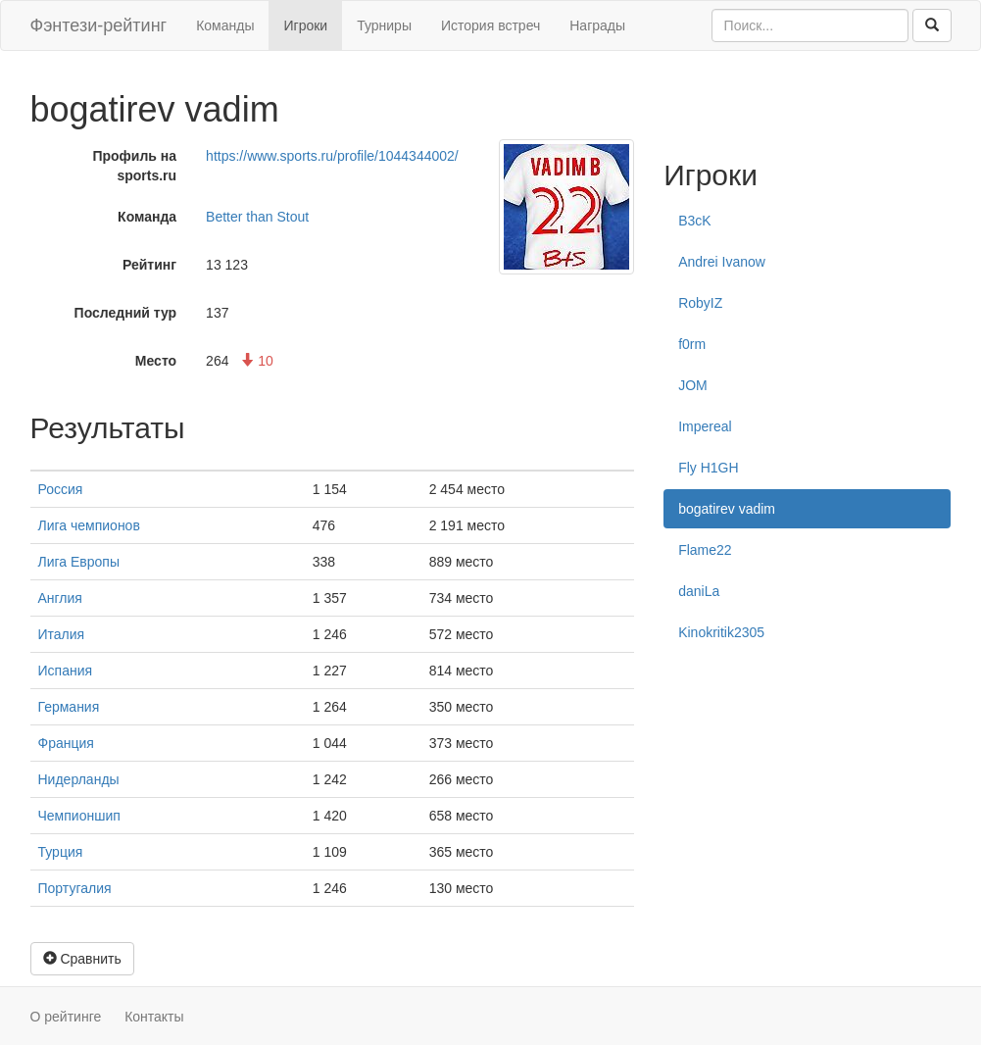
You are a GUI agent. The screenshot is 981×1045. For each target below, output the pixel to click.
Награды (597, 25)
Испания (65, 670)
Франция (66, 743)
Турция (60, 852)
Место (155, 361)
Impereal (704, 426)
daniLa (698, 591)
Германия (69, 707)
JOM (693, 385)
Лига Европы (79, 562)
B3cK (694, 220)
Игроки (305, 25)
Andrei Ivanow (721, 262)
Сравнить (82, 959)
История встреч (490, 25)
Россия (60, 489)
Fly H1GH (708, 467)
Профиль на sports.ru (134, 165)
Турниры (384, 25)
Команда (147, 216)
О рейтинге (66, 1016)
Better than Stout (257, 216)
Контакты (153, 1016)
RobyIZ (700, 303)
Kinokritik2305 (721, 632)
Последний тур (125, 313)
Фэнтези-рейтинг (99, 25)
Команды (225, 25)
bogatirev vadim (726, 509)
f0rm (692, 344)
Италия (61, 634)
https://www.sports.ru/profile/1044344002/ (332, 156)
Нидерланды (79, 779)
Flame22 (704, 550)
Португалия (75, 888)
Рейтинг (149, 265)
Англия (60, 598)
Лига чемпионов (89, 525)
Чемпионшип (79, 815)
